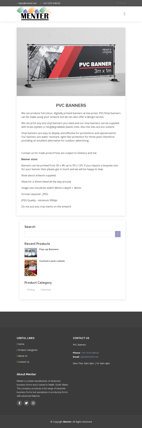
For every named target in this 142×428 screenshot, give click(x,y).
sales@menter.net (89, 356)
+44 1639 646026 (51, 3)
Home (21, 344)
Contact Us (23, 362)
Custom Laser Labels (52, 261)
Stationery (46, 289)
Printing (30, 289)
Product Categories (28, 350)
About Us (22, 356)
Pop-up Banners (49, 249)
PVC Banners (71, 105)
